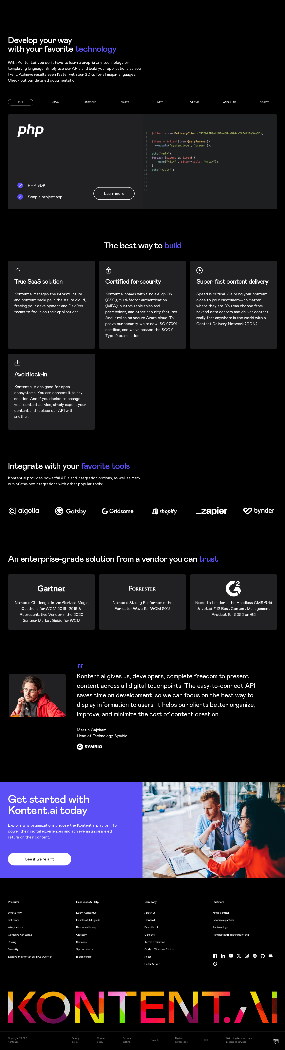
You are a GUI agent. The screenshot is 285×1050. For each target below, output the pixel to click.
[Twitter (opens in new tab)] (239, 955)
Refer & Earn (152, 964)
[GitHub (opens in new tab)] (262, 955)
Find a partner (221, 912)
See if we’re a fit (39, 859)
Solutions (13, 920)
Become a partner (224, 920)
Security (13, 949)
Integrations (15, 927)
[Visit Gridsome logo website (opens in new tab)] (119, 511)
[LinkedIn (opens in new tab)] (223, 955)
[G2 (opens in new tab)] (215, 963)
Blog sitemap (83, 956)
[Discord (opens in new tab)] (270, 955)
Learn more (114, 193)
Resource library (86, 927)
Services (81, 942)
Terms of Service (154, 942)
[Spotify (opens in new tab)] (254, 955)
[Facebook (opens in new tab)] (215, 955)
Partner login (221, 927)
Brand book (151, 927)
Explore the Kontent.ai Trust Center (30, 956)
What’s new (14, 912)
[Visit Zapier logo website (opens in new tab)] (213, 511)
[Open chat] (276, 1041)
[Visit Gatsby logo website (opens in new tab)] (72, 511)
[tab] (20, 102)
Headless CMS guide (88, 920)
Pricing (12, 942)
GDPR (207, 1040)
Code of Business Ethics (159, 949)
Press (147, 956)
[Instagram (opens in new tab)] (246, 955)
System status (85, 949)
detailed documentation (55, 80)
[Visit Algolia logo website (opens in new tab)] (25, 511)
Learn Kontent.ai (86, 912)
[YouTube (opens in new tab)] (231, 955)
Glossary (81, 934)
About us (150, 912)
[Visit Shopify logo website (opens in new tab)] (166, 511)
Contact (149, 920)
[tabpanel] (142, 161)
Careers (149, 934)
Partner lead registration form (231, 934)
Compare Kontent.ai (20, 934)
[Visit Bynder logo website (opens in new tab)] (260, 511)
